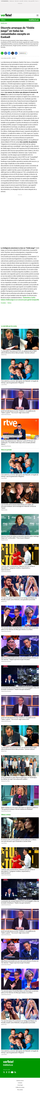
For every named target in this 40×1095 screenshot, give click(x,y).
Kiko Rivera (26, 1)
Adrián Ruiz (3, 354)
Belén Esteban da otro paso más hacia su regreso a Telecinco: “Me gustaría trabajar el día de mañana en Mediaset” (19, 808)
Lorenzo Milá (21, 1)
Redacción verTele (5, 781)
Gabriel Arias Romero (6, 414)
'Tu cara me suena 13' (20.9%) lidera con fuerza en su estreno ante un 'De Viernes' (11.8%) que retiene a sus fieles (19, 628)
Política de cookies (20, 1087)
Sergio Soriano (4, 539)
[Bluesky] (9, 53)
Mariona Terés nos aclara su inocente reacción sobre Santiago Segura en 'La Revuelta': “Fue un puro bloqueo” (20, 537)
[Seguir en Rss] (15, 1072)
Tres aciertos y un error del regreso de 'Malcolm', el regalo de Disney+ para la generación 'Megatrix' (19, 381)
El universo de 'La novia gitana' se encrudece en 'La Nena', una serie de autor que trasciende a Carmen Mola (19, 840)
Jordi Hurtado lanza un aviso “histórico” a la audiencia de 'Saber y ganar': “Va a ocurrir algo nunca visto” (18, 411)
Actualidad (3, 303)
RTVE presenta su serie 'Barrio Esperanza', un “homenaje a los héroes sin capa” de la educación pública (19, 778)
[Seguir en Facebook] (6, 1072)
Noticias (9, 303)
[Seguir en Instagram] (9, 1072)
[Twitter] (12, 53)
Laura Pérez (4, 384)
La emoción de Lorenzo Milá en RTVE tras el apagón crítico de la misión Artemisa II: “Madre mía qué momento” (20, 688)
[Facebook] (5, 53)
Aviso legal (20, 1085)
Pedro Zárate (4, 510)
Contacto (20, 1082)
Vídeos (3, 20)
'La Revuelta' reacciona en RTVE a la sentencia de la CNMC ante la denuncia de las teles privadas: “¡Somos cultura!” (19, 352)
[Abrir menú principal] (37, 15)
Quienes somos (20, 1080)
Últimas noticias (6, 814)
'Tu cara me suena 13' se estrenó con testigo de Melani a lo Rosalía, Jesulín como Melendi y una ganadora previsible (19, 598)
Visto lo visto (17, 1)
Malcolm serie (12, 1)
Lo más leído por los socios (9, 326)
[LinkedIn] (16, 53)
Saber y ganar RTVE (31, 1)
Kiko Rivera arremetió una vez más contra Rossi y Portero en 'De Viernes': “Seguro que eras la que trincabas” (19, 658)
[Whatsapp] (2, 53)
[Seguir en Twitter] (4, 1072)
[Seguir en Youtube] (12, 1072)
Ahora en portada (6, 449)
